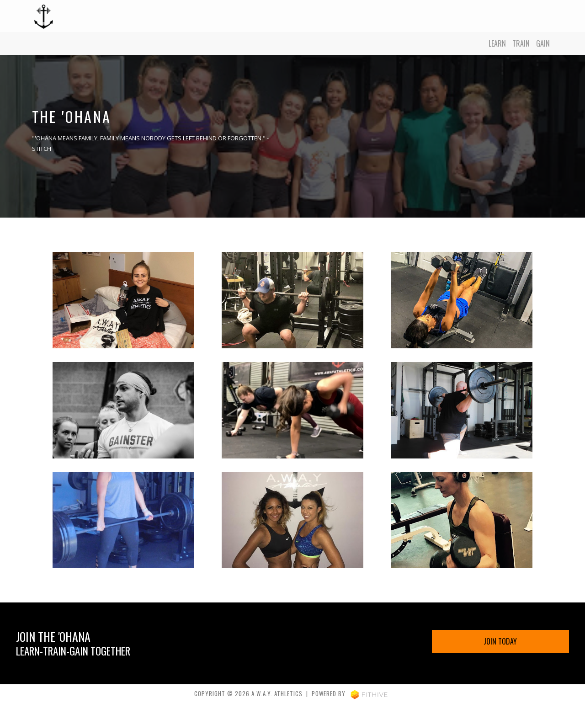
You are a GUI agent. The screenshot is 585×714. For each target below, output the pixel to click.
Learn (497, 43)
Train (521, 43)
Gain (543, 43)
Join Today (500, 641)
